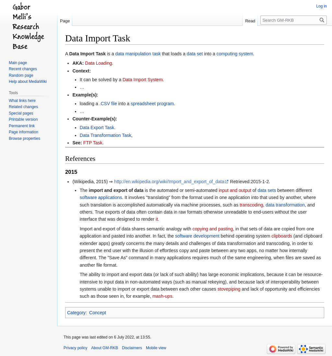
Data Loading (98, 63)
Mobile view (156, 348)
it (157, 219)
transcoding (251, 204)
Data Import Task (87, 53)
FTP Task (92, 142)
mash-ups (162, 296)
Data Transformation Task (105, 135)
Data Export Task (97, 127)
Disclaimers (132, 348)
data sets (266, 190)
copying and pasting (213, 228)
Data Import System (143, 79)
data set (195, 53)
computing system (235, 53)
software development (197, 236)
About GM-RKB (104, 348)
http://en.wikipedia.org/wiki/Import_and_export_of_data (169, 181)
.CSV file (108, 103)
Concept (97, 312)
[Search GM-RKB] (293, 20)
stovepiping (229, 289)
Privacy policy (75, 348)
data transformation (285, 204)
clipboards (281, 236)
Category (76, 312)
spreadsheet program (152, 103)
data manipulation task (138, 53)
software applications (101, 197)
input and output (235, 190)
